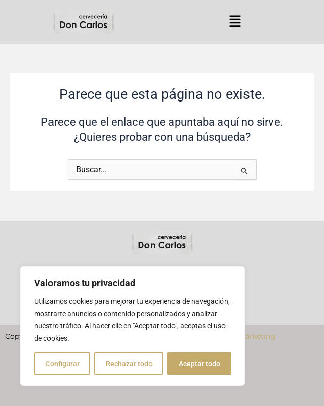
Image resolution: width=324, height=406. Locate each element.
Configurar (62, 364)
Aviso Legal (111, 389)
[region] (132, 326)
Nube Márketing (247, 352)
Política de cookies (276, 389)
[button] (235, 22)
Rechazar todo (129, 364)
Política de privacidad (187, 389)
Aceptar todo (199, 364)
